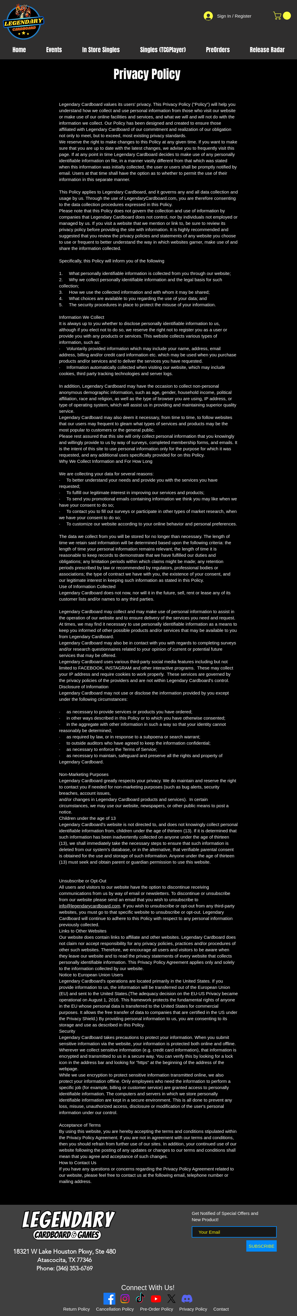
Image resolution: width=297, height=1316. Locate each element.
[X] (171, 1299)
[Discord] (187, 1299)
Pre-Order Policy (156, 1309)
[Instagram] (125, 1299)
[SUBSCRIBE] (261, 1246)
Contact (221, 1309)
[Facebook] (109, 1299)
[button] (283, 16)
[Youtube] (156, 1299)
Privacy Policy (193, 1309)
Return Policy (76, 1309)
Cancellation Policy (115, 1309)
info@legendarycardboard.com (89, 905)
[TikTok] (140, 1299)
